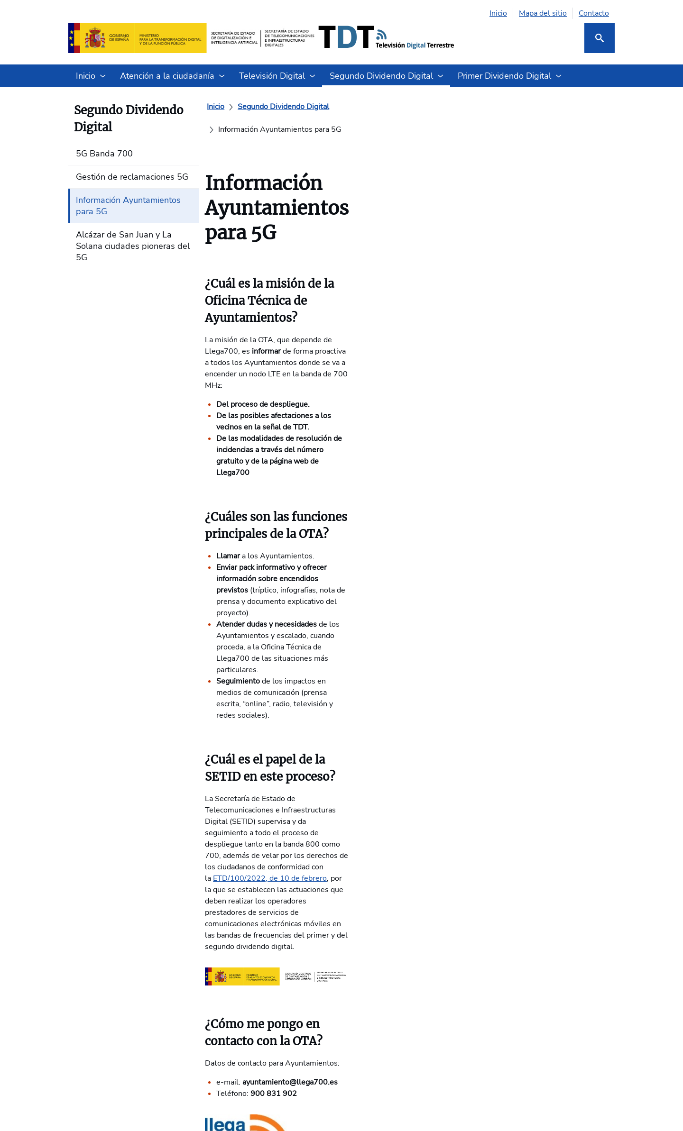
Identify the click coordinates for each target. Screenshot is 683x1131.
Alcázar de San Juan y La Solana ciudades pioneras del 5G (294, 954)
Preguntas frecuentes (382, 901)
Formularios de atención (386, 882)
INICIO (79, 833)
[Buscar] (599, 38)
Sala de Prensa (370, 958)
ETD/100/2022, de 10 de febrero (333, 510)
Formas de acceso (191, 852)
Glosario (359, 939)
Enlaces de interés (192, 920)
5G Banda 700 (278, 863)
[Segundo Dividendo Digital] (289, 106)
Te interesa (87, 871)
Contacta (360, 863)
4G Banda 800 (463, 863)
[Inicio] (221, 106)
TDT (168, 901)
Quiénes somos (94, 852)
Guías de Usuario (374, 920)
